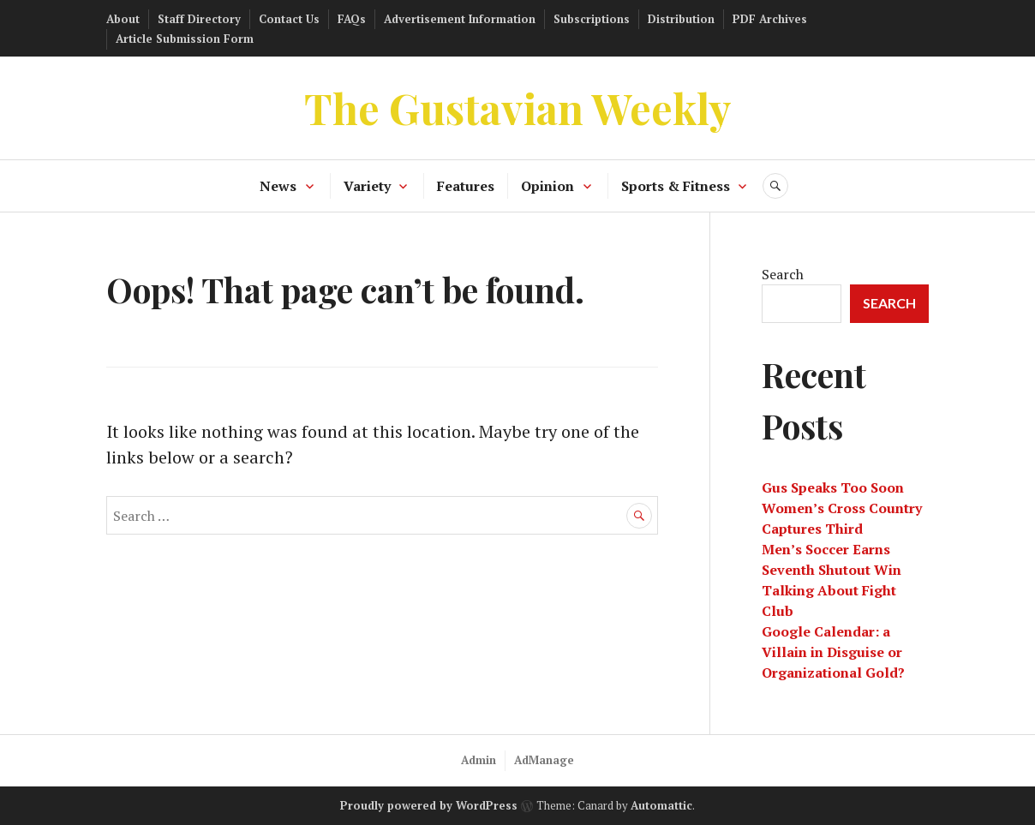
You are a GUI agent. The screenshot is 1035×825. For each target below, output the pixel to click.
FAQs (352, 19)
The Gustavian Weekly (518, 107)
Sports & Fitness (675, 185)
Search (783, 274)
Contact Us (289, 19)
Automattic (661, 805)
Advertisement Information (459, 19)
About (123, 19)
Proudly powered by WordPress (429, 805)
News (278, 185)
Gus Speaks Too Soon (833, 487)
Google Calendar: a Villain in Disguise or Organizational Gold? (833, 652)
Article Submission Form (185, 38)
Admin (478, 760)
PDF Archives (770, 19)
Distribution (681, 19)
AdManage (544, 760)
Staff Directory (199, 19)
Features (465, 185)
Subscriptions (591, 19)
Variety (367, 185)
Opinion (547, 185)
